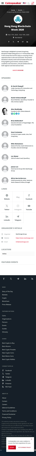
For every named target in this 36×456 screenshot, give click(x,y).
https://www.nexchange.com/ (25, 238)
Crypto (4, 298)
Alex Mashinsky (16, 109)
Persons (4, 322)
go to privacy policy (24, 447)
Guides (4, 329)
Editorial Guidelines (8, 408)
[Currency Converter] (32, 3)
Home (13, 10)
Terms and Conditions (9, 411)
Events (20, 10)
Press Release (6, 304)
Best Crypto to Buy (8, 343)
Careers (4, 404)
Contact (4, 401)
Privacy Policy (6, 417)
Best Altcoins (6, 346)
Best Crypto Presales (9, 349)
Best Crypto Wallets (8, 359)
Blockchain (5, 301)
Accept (12, 447)
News (4, 287)
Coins (4, 316)
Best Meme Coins (8, 356)
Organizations (6, 319)
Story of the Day (7, 291)
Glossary (5, 332)
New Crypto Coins (8, 353)
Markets (4, 295)
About (4, 398)
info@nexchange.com (22, 242)
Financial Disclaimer (8, 414)
